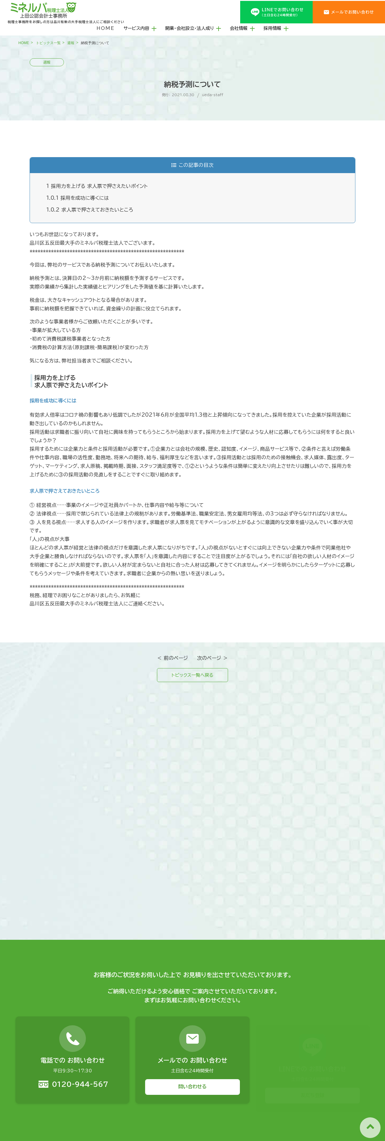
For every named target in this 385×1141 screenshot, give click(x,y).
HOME (106, 28)
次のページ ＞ (212, 657)
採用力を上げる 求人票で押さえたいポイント (97, 185)
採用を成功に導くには (77, 197)
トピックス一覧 (48, 43)
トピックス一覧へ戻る (193, 675)
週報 (70, 43)
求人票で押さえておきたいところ (89, 209)
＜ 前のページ (172, 657)
